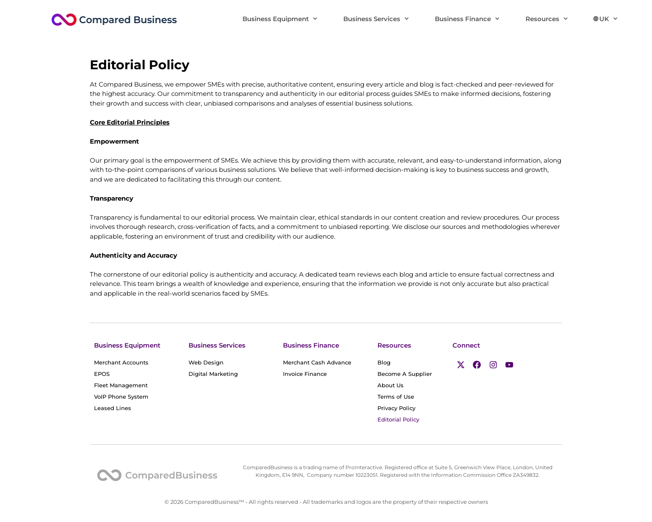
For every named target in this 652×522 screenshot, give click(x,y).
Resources (553, 19)
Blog (388, 362)
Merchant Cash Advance (322, 362)
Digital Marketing (213, 373)
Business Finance (474, 19)
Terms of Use (395, 396)
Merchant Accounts (126, 362)
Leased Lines (112, 408)
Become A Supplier (404, 373)
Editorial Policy (398, 419)
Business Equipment (286, 19)
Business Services (382, 19)
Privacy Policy (396, 408)
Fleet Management (121, 385)
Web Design (206, 362)
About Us (390, 385)
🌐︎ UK (612, 19)
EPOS (106, 373)
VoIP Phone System (121, 396)
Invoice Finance (309, 373)
